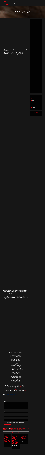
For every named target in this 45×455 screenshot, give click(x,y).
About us (20, 2)
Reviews (33, 105)
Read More (14, 448)
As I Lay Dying (7, 394)
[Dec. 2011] (23, 387)
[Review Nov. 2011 (21, 386)
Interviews (33, 102)
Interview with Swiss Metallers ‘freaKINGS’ (23, 437)
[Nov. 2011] (22, 384)
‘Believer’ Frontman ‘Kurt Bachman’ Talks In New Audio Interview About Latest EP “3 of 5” (15, 439)
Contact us (15, 3)
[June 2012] (25, 390)
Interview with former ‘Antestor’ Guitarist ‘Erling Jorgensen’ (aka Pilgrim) (7, 438)
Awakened (11, 394)
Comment (5, 401)
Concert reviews (34, 98)
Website (5, 418)
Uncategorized (34, 107)
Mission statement (25, 2)
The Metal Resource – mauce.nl (5, 3)
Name (4, 411)
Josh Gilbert (15, 394)
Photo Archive (16, 2)
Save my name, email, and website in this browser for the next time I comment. (14, 422)
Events (33, 100)
